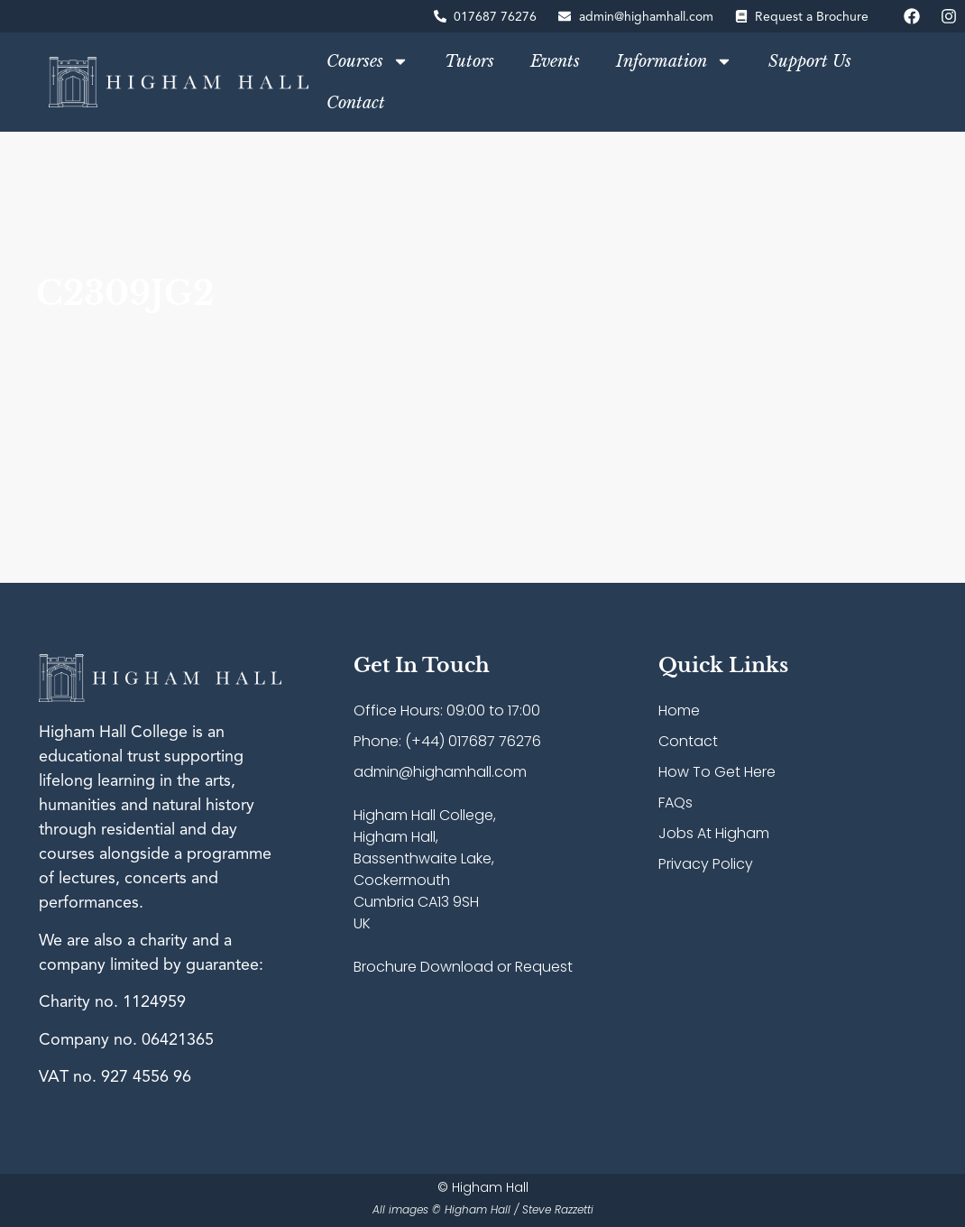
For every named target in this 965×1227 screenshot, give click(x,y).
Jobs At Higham (713, 833)
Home (679, 710)
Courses (367, 61)
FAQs (675, 802)
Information (674, 61)
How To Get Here (717, 771)
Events (555, 61)
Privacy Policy (705, 863)
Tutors (469, 61)
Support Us (809, 61)
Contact (355, 103)
